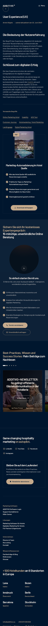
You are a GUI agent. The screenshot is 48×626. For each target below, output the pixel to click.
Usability (30, 82)
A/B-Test (34, 117)
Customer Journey (10, 122)
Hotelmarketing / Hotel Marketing (31, 122)
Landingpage (7, 127)
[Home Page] (9, 6)
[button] (41, 5)
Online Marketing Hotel (11, 117)
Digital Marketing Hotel (23, 127)
